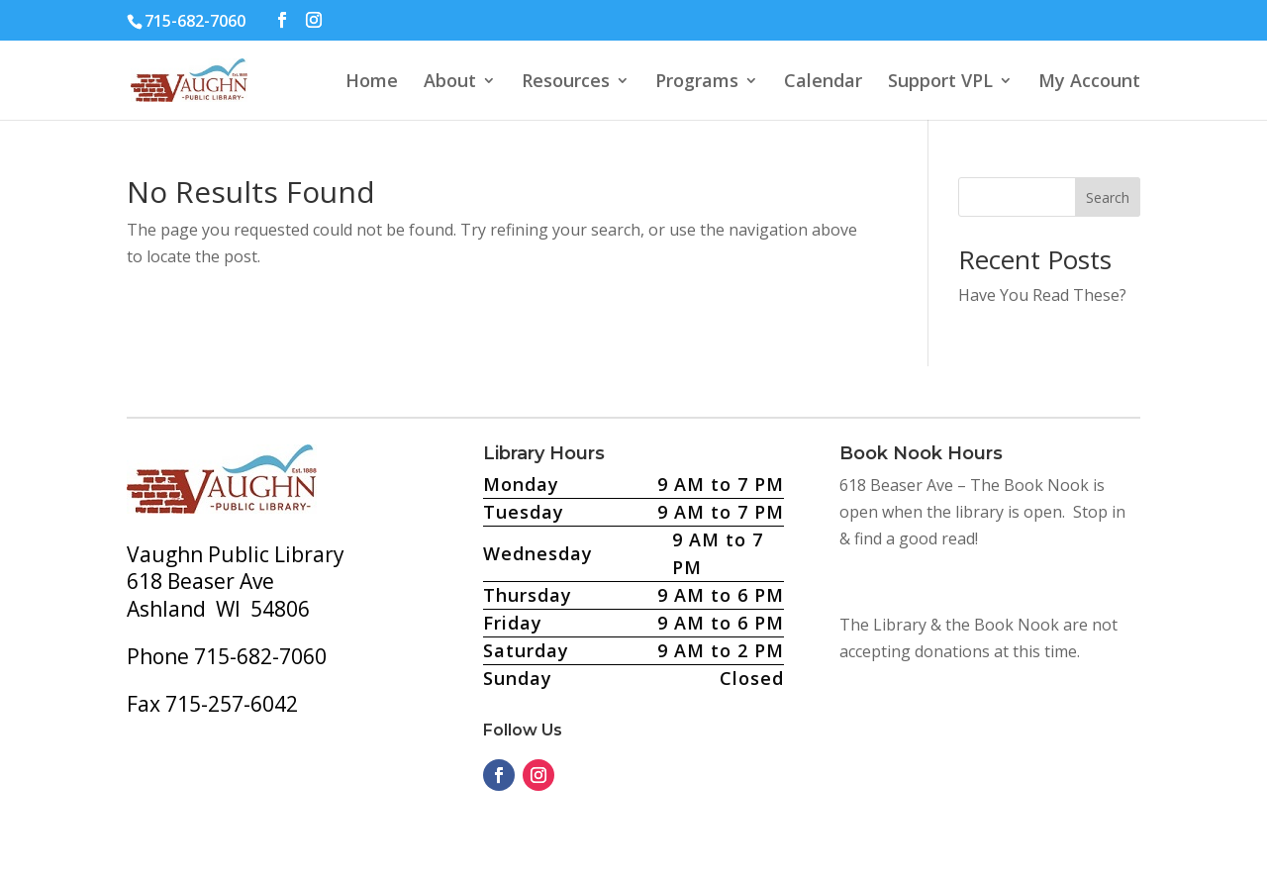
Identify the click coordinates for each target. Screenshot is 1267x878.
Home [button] (371, 82)
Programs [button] (696, 82)
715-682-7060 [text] (195, 21)
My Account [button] (1089, 82)
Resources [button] (566, 82)
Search (1107, 197)
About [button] (450, 82)
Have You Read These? (1042, 295)
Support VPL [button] (940, 82)
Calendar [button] (823, 82)
